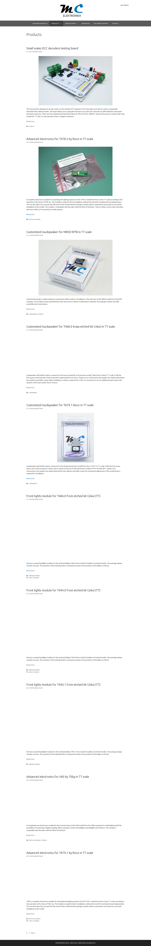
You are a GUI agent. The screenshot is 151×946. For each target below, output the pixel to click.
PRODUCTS (57, 23)
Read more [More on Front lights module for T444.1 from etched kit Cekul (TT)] (30, 759)
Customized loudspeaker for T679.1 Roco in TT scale (60, 405)
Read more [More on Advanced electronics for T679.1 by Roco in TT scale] (30, 914)
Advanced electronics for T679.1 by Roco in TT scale (59, 852)
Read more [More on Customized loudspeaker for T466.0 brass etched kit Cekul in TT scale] (30, 387)
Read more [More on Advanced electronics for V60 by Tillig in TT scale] (30, 835)
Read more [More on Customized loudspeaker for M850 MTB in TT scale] (30, 309)
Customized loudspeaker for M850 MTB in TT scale (59, 232)
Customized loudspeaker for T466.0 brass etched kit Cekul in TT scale (70, 326)
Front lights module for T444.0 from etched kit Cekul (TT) (63, 590)
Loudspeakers (33, 314)
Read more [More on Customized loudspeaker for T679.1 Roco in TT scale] (30, 478)
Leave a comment (34, 577)
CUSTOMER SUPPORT (101, 23)
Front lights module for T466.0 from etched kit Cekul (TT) (63, 496)
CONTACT (115, 23)
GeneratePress (90, 943)
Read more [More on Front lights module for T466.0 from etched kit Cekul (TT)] (30, 571)
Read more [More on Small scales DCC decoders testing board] (30, 121)
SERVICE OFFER (72, 23)
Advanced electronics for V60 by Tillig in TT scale (57, 776)
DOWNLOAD (85, 23)
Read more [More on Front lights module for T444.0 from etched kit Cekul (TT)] (30, 665)
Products (31, 126)
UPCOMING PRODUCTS (40, 23)
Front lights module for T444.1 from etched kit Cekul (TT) (63, 684)
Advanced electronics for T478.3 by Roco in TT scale (59, 139)
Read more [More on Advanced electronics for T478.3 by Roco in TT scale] (30, 214)
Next (34, 933)
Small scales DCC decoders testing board (52, 48)
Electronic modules (34, 219)
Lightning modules (34, 575)
